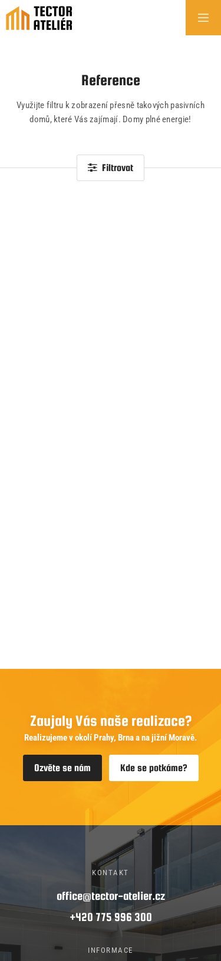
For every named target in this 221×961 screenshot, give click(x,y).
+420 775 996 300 (111, 916)
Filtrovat (110, 167)
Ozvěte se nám (62, 768)
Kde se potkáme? (153, 768)
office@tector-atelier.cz (111, 895)
